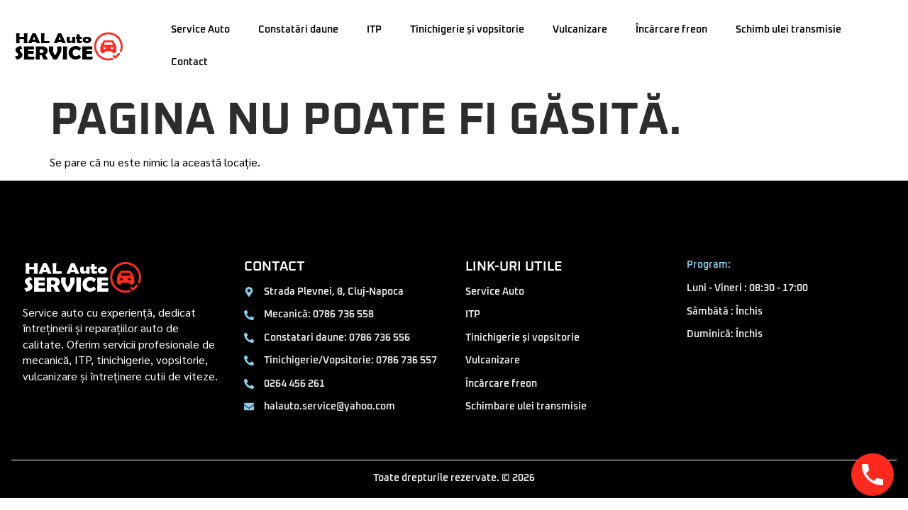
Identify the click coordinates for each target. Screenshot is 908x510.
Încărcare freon (671, 30)
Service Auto (200, 30)
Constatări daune (298, 30)
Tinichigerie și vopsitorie (467, 30)
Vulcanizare (580, 30)
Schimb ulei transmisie (788, 30)
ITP (374, 30)
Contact (189, 62)
